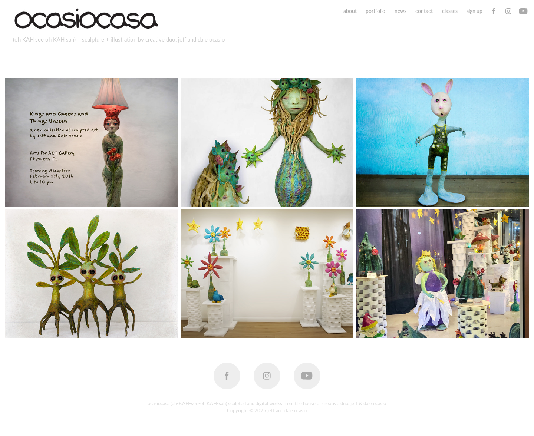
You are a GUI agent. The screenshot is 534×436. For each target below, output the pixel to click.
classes (450, 10)
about (350, 10)
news (400, 10)
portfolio (375, 10)
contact (424, 10)
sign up (474, 10)
